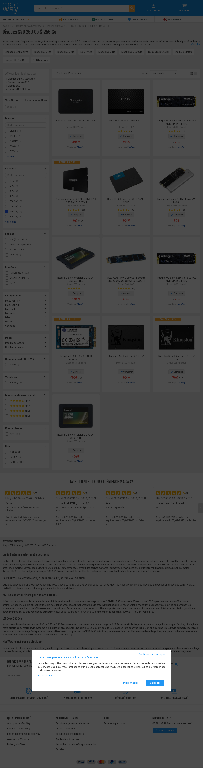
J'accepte (155, 682)
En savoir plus (45, 675)
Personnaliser (130, 682)
